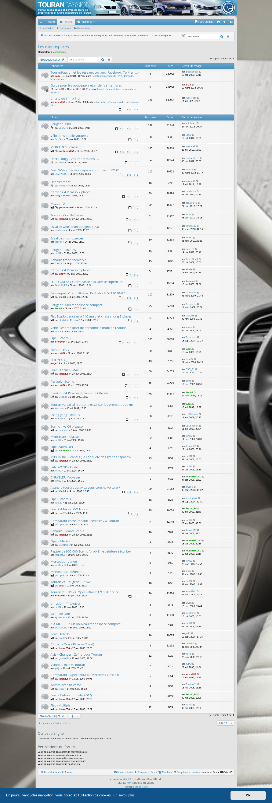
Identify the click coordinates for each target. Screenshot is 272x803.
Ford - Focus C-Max (65, 370)
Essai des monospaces (67, 238)
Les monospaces (53, 46)
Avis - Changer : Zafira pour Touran (76, 654)
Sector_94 (191, 508)
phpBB (126, 779)
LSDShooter (191, 414)
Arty (129, 783)
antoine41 (190, 123)
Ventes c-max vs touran (68, 664)
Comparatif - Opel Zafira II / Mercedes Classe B (85, 675)
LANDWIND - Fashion (66, 467)
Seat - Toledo (60, 634)
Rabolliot (59, 418)
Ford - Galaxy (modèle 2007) (71, 695)
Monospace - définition (67, 571)
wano (62, 162)
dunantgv (64, 430)
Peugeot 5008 (61, 124)
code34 (58, 242)
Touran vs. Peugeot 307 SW (71, 582)
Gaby (57, 76)
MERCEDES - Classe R (66, 436)
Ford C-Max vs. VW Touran (70, 509)
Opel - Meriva (60, 541)
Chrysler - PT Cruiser (66, 603)
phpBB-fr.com (141, 787)
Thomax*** (191, 684)
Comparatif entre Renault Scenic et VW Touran (85, 521)
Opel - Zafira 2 (61, 338)
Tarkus (57, 331)
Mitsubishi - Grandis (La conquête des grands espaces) (91, 457)
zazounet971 (192, 158)
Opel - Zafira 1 (61, 499)
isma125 (63, 185)
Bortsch (189, 169)
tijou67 (188, 237)
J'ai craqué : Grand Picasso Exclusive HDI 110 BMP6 (88, 293)
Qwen (188, 603)
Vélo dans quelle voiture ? (69, 135)
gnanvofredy (191, 71)
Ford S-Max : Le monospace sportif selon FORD (85, 170)
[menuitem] (203, 22)
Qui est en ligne (51, 733)
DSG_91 (189, 369)
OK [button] (248, 795)
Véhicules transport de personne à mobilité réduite (88, 328)
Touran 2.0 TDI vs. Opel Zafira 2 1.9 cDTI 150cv (85, 592)
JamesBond (191, 259)
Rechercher (48, 28)
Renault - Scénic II (63, 381)
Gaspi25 (189, 315)
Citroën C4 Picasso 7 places (71, 192)
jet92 (188, 633)
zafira (188, 380)
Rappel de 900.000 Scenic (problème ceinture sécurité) (91, 551)
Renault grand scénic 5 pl (69, 260)
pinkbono (59, 408)
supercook (190, 98)
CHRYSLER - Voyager (65, 477)
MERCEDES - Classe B (66, 147)
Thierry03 (59, 263)
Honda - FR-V (60, 349)
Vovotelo (63, 545)
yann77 (63, 128)
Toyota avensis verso (66, 685)
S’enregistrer (83, 28)
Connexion (65, 28)
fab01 (188, 349)
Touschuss (190, 292)
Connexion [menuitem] (225, 22)
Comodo (189, 643)
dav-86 (58, 308)
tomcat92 (190, 146)
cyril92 (57, 253)
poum (188, 571)
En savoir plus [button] (124, 795)
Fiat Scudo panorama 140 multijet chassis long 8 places (91, 316)
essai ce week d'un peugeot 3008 (75, 226)
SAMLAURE (60, 174)
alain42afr (190, 591)
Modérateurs (59, 52)
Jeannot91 (190, 446)
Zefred (62, 397)
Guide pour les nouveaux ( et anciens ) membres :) (88, 85)
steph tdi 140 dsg (68, 320)
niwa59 (189, 486)
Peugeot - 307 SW (63, 250)
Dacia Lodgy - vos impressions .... (75, 159)
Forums (68, 21)
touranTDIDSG (193, 476)
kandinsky (190, 191)
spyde (188, 327)
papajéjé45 (191, 202)
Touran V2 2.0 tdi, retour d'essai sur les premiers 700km (92, 404)
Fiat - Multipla (61, 705)
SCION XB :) (59, 360)
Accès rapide (42, 22)
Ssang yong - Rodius (65, 415)
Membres (87, 21)
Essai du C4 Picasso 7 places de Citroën (79, 393)
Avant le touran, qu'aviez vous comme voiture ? (85, 487)
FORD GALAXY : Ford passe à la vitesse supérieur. (87, 282)
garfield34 (64, 658)
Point (61, 689)
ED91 (188, 135)
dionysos (190, 281)
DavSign (58, 139)
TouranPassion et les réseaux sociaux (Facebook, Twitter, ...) (95, 72)
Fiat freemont (61, 182)
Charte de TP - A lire (65, 98)
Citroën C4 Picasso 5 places (71, 270)
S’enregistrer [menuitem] (232, 22)
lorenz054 (59, 102)
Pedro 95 (64, 450)
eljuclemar (59, 617)
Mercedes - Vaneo (64, 561)
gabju (57, 668)
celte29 (58, 502)
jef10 (61, 89)
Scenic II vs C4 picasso (67, 426)
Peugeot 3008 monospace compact (76, 305)
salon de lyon (60, 613)
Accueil (51, 21)
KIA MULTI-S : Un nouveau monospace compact (85, 624)
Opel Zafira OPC (62, 447)
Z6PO (188, 664)
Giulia (188, 214)
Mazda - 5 (58, 203)
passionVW (191, 498)
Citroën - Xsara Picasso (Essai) (72, 644)
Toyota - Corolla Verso (67, 215)
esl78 (188, 653)
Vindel (188, 269)
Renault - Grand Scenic (67, 531)
